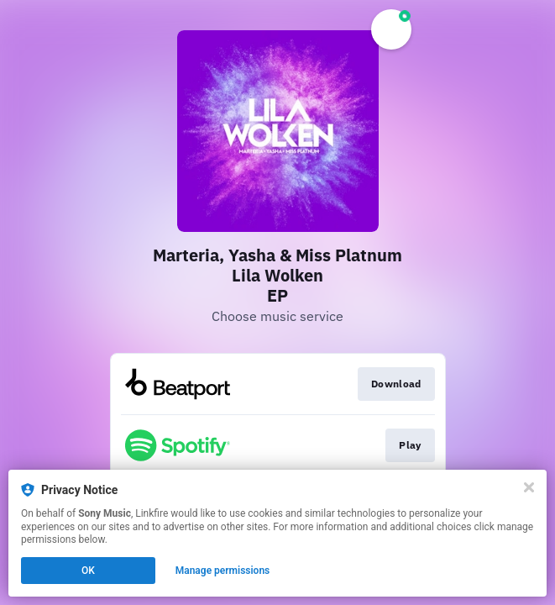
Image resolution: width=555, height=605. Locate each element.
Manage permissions (222, 570)
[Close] (529, 487)
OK (88, 570)
